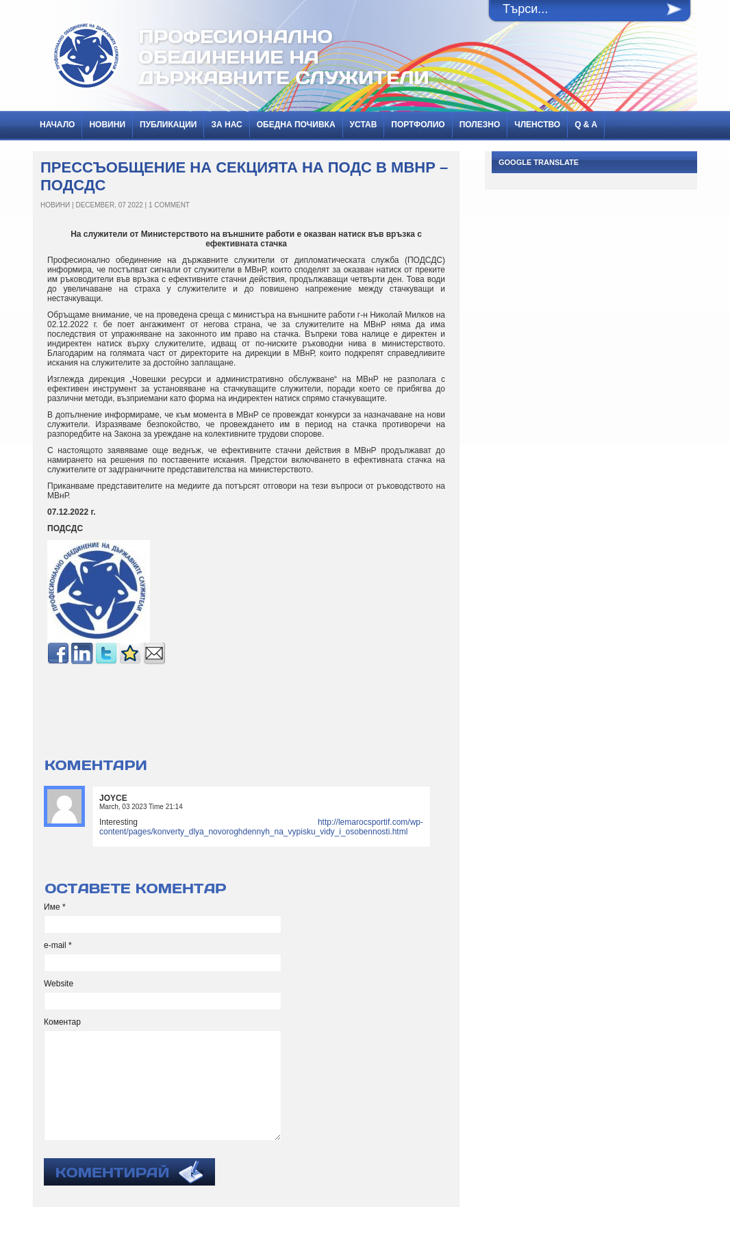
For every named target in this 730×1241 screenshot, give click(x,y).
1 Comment (169, 205)
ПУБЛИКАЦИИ (168, 124)
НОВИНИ (107, 124)
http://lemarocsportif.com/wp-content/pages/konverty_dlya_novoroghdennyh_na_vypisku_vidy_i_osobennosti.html (261, 826)
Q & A (586, 124)
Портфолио (417, 124)
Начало (57, 124)
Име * (55, 907)
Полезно (480, 124)
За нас (226, 124)
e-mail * (58, 945)
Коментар (62, 1022)
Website (58, 983)
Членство (537, 124)
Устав (363, 124)
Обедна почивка (296, 124)
